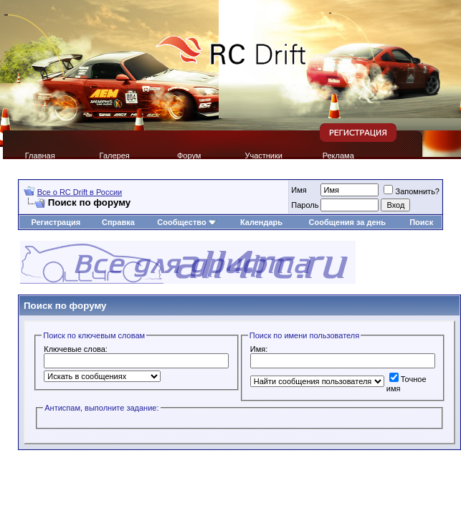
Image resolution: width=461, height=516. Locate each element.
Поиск (421, 222)
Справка (118, 222)
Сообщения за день (347, 222)
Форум (189, 155)
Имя (298, 190)
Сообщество (186, 222)
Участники (263, 155)
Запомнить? (411, 191)
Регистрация (55, 222)
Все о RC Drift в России (80, 192)
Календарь (261, 222)
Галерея (115, 155)
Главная (40, 155)
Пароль (304, 205)
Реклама (338, 155)
